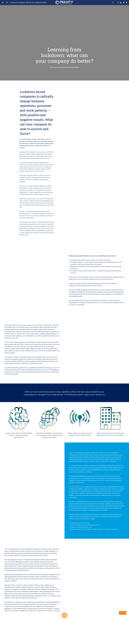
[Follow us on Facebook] (118, 2)
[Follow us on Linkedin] (121, 2)
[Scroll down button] (64, 615)
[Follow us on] (126, 2)
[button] (112, 2)
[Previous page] (121, 613)
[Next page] (124, 613)
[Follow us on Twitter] (123, 2)
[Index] (2, 2)
